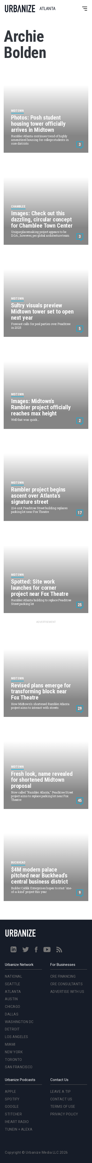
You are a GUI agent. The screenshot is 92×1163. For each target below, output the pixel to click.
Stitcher (13, 1114)
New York (14, 1052)
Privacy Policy (64, 1114)
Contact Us (61, 1099)
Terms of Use (62, 1106)
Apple (10, 1092)
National (13, 976)
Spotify (12, 1099)
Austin (11, 999)
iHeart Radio (17, 1122)
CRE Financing (63, 976)
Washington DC (19, 1022)
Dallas (11, 1014)
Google (12, 1106)
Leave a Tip (60, 1092)
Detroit (12, 1029)
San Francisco (19, 1067)
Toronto (13, 1060)
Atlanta (13, 992)
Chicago (12, 1007)
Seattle (12, 984)
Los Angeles (16, 1037)
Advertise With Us (67, 992)
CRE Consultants (66, 984)
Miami (10, 1044)
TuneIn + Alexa (18, 1129)
